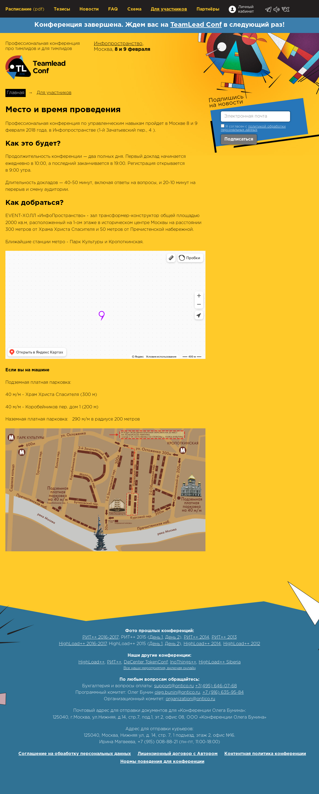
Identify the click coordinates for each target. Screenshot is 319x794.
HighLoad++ (91, 662)
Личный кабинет (246, 9)
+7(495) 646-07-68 (216, 686)
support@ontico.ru (174, 686)
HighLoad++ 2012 (241, 644)
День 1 (156, 637)
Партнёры (208, 9)
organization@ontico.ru (190, 699)
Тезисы (62, 9)
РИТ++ (114, 662)
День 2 (172, 637)
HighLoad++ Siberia (220, 662)
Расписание (18, 9)
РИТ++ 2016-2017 (100, 637)
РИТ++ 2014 (196, 637)
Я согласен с (253, 127)
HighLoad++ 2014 (202, 644)
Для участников (169, 9)
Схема (134, 9)
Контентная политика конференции (265, 754)
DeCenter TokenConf (146, 662)
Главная (15, 93)
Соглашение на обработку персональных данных (74, 754)
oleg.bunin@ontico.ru (177, 692)
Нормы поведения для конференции (162, 762)
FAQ (113, 9)
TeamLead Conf (196, 25)
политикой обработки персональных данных (253, 128)
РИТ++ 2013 (224, 637)
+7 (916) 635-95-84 (223, 692)
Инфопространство (118, 44)
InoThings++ (183, 662)
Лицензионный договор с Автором (178, 754)
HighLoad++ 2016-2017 (83, 644)
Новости (89, 9)
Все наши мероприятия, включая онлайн (160, 668)
